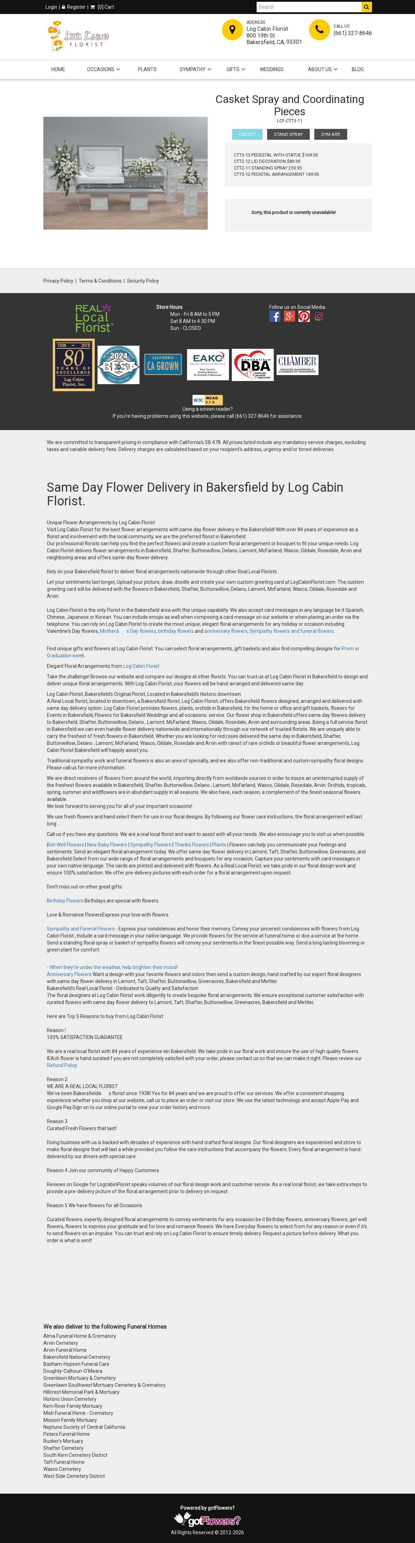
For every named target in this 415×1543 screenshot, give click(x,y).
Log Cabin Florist (141, 666)
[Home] (78, 36)
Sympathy (193, 69)
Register (74, 7)
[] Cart (102, 7)
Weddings (272, 69)
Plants (147, 69)
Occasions (100, 69)
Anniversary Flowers (69, 974)
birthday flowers (176, 631)
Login (51, 7)
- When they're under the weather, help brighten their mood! (112, 967)
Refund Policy (62, 1065)
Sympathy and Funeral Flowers (81, 929)
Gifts (233, 69)
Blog (358, 69)
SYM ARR (330, 134)
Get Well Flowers (66, 844)
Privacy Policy (58, 281)
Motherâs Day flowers (127, 631)
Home (58, 69)
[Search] (309, 7)
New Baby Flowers (107, 844)
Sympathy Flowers (150, 844)
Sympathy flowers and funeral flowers (292, 631)
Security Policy (143, 281)
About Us (320, 69)
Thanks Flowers (192, 844)
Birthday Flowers (66, 901)
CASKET (247, 134)
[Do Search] (367, 7)
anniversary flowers (226, 631)
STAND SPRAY (288, 134)
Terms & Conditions (100, 281)
